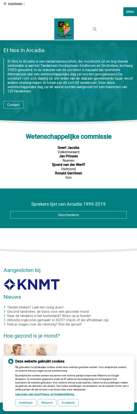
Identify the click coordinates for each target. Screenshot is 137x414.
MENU (130, 11)
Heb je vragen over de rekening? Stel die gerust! (44, 324)
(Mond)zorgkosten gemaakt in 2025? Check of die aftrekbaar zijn (58, 320)
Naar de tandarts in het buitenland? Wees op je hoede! (49, 316)
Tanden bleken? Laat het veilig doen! (35, 307)
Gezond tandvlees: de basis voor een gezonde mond (48, 311)
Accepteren (68, 402)
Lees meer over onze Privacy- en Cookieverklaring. (45, 394)
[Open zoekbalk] (94, 29)
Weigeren (47, 402)
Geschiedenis (68, 215)
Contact (13, 105)
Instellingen (26, 402)
